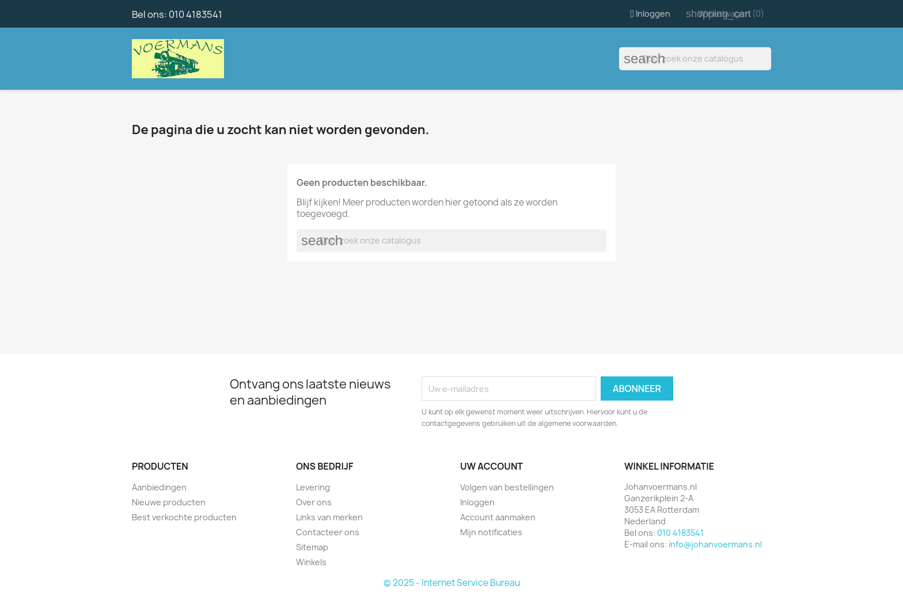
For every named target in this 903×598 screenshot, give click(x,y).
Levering (313, 487)
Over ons (314, 502)
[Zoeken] (695, 58)
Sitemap (312, 547)
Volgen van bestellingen (507, 487)
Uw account (491, 466)
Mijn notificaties (491, 532)
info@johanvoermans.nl (715, 544)
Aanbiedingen (159, 487)
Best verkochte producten (184, 517)
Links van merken (329, 517)
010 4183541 (195, 14)
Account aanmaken (498, 517)
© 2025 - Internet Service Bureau (452, 583)
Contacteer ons (327, 532)
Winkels (311, 562)
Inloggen (477, 502)
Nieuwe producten (169, 502)
